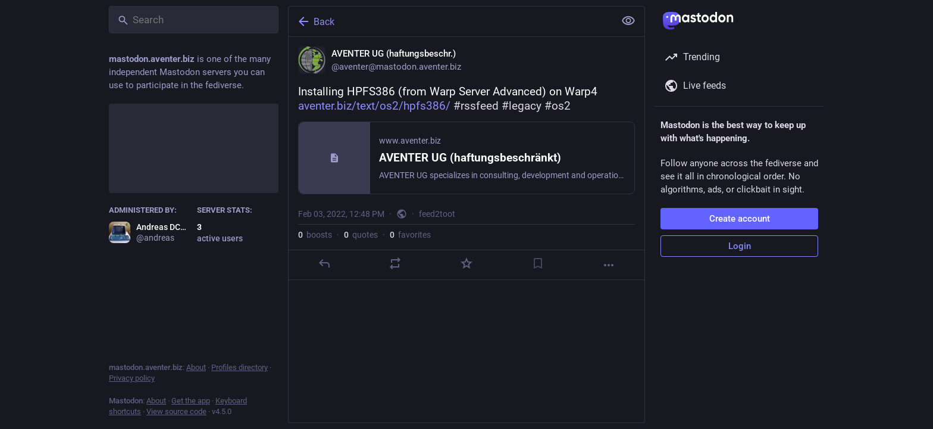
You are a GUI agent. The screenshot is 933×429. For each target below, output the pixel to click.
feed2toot (437, 214)
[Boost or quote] (395, 263)
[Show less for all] (628, 21)
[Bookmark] (538, 263)
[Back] (450, 21)
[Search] (193, 19)
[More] (609, 265)
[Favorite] (466, 263)
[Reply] (324, 263)
